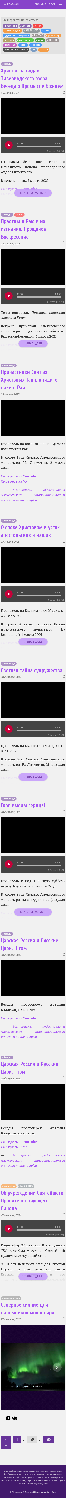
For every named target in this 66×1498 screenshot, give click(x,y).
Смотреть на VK (14, 481)
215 (48, 1439)
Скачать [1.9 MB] (56, 600)
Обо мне (40, 4)
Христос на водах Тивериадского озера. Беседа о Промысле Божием (32, 79)
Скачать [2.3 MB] (56, 870)
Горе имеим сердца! (23, 805)
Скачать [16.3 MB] (55, 302)
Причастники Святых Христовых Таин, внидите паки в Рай (29, 380)
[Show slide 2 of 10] (57, 1367)
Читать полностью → (33, 192)
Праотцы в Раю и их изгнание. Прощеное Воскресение (23, 229)
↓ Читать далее (33, 343)
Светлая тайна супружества (31, 670)
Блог (52, 4)
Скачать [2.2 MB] (56, 735)
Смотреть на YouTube (19, 476)
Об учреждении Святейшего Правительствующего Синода (32, 1201)
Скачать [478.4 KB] (55, 1234)
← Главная (11, 4)
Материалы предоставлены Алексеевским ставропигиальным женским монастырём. (33, 495)
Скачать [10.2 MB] (55, 151)
